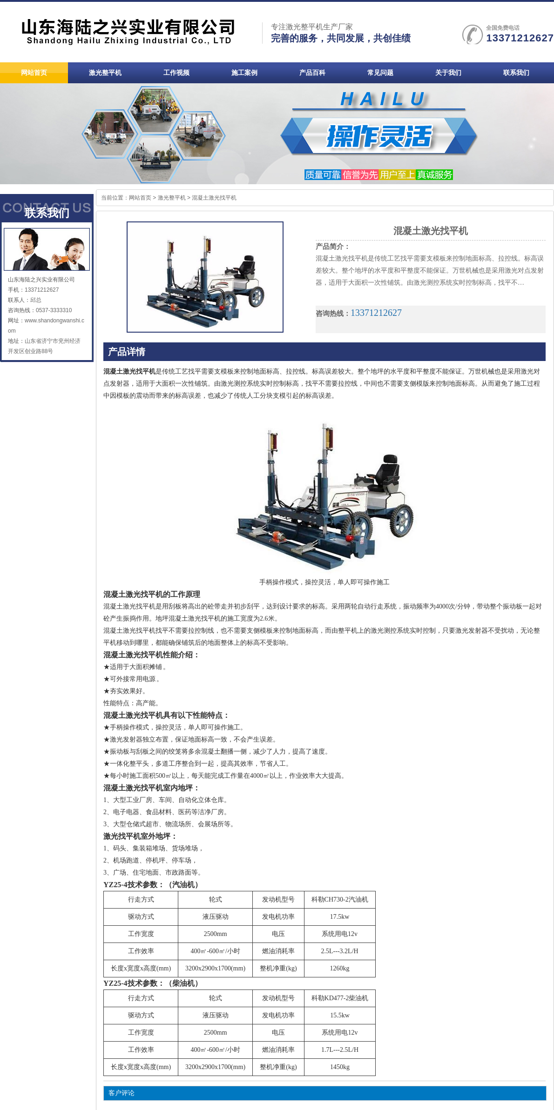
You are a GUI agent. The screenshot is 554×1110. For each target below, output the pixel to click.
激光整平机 (172, 197)
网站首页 (140, 197)
